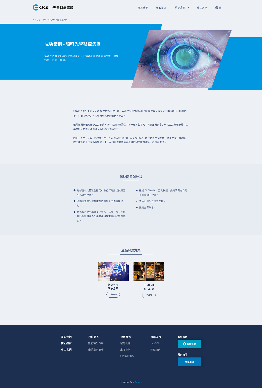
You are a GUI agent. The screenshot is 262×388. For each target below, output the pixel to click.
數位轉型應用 (96, 343)
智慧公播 (125, 343)
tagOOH (155, 343)
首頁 (35, 19)
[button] (182, 8)
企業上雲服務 (96, 349)
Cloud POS (127, 356)
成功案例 (202, 7)
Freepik (138, 382)
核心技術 (161, 7)
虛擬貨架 (125, 349)
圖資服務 (155, 349)
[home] (53, 7)
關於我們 (143, 7)
